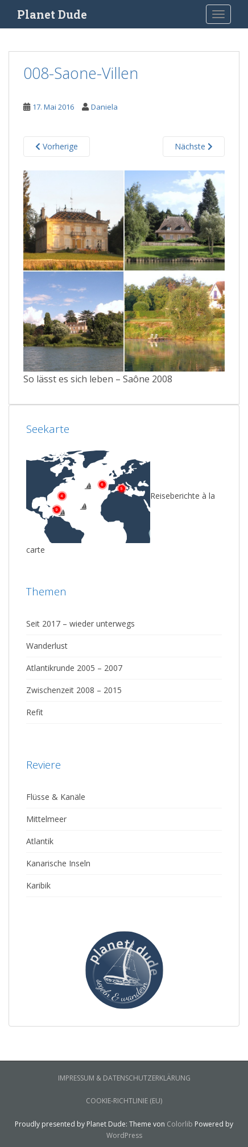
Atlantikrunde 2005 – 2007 (74, 667)
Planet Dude (52, 14)
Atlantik (39, 841)
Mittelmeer (46, 819)
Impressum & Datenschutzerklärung (124, 1078)
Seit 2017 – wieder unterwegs (80, 623)
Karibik (38, 885)
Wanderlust (47, 645)
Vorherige (56, 146)
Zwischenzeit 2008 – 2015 (74, 690)
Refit (34, 712)
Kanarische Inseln (58, 863)
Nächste (194, 146)
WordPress (124, 1135)
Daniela (104, 107)
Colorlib (180, 1124)
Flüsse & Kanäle (55, 796)
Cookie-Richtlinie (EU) (124, 1101)
